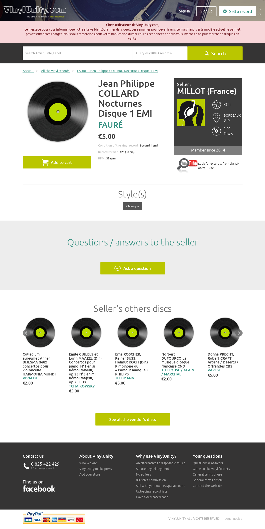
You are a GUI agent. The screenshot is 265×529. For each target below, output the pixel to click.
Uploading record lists (151, 491)
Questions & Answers (208, 463)
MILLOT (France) (207, 91)
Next (239, 333)
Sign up (206, 11)
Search (215, 53)
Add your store (89, 474)
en (260, 14)
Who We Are (88, 463)
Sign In (184, 11)
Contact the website (207, 486)
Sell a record (237, 11)
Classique (132, 206)
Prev (26, 333)
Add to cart (57, 162)
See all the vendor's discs (132, 419)
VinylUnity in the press (95, 469)
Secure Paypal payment (152, 469)
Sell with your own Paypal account (160, 486)
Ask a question (132, 268)
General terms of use (207, 474)
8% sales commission (151, 480)
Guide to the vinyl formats (211, 469)
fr (260, 9)
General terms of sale (208, 480)
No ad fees (143, 474)
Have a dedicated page (152, 497)
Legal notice (233, 518)
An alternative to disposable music (160, 463)
